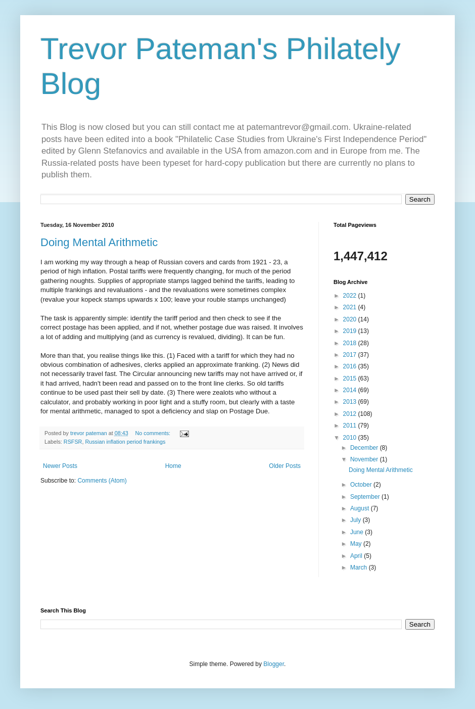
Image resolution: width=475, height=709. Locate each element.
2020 (350, 319)
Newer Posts (60, 465)
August (360, 508)
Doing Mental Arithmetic (99, 242)
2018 (350, 343)
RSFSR (73, 442)
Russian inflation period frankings (125, 442)
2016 (350, 366)
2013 (350, 401)
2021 (350, 307)
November (365, 459)
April (357, 555)
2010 (350, 437)
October (361, 484)
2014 (350, 390)
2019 (350, 331)
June (357, 532)
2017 (350, 354)
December (365, 447)
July (356, 520)
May (356, 543)
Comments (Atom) (101, 480)
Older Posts (285, 465)
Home (173, 465)
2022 (350, 295)
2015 (350, 378)
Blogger (273, 664)
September (366, 496)
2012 (350, 413)
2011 (350, 425)
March (359, 567)
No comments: (153, 433)
